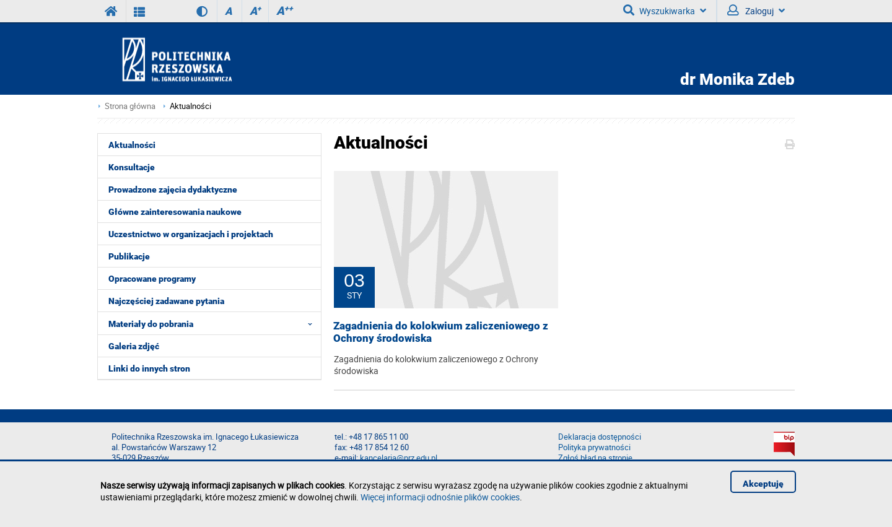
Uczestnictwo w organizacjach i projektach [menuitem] (190, 234)
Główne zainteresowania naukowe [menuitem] (175, 212)
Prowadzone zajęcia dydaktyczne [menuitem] (172, 189)
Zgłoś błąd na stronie (595, 458)
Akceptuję (763, 484)
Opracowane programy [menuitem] (152, 279)
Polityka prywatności (594, 447)
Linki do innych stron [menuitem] (149, 368)
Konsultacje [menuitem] (131, 167)
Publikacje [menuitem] (129, 256)
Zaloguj (756, 10)
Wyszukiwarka (664, 10)
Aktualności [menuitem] (131, 145)
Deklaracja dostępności (599, 437)
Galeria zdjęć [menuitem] (133, 346)
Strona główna (130, 106)
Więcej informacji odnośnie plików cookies (440, 497)
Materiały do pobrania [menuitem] (214, 323)
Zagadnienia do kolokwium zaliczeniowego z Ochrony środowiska (440, 332)
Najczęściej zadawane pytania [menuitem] (166, 301)
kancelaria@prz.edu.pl (398, 458)
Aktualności (190, 106)
